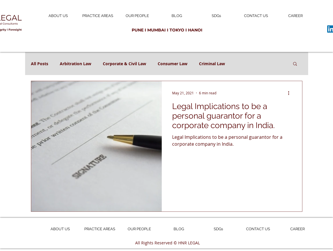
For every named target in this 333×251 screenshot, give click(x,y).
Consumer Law (172, 63)
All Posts (39, 63)
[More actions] (290, 92)
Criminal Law (212, 63)
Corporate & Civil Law (124, 63)
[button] (295, 64)
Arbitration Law (75, 63)
